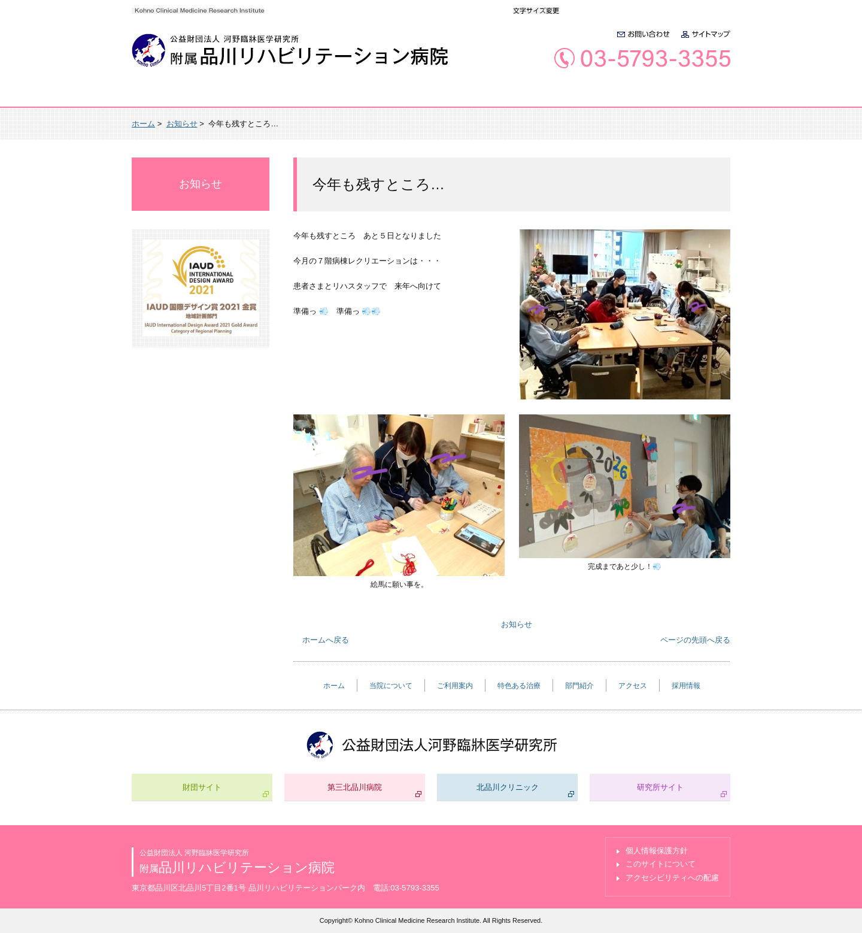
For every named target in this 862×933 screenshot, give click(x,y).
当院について (253, 96)
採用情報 (690, 96)
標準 (578, 10)
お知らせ (182, 123)
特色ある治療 (439, 96)
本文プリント (698, 124)
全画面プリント (623, 124)
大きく (604, 10)
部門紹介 (529, 96)
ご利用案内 (346, 96)
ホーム (168, 96)
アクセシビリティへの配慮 (672, 877)
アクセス (610, 96)
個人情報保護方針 (657, 850)
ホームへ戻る (325, 639)
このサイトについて (661, 863)
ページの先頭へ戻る (695, 639)
